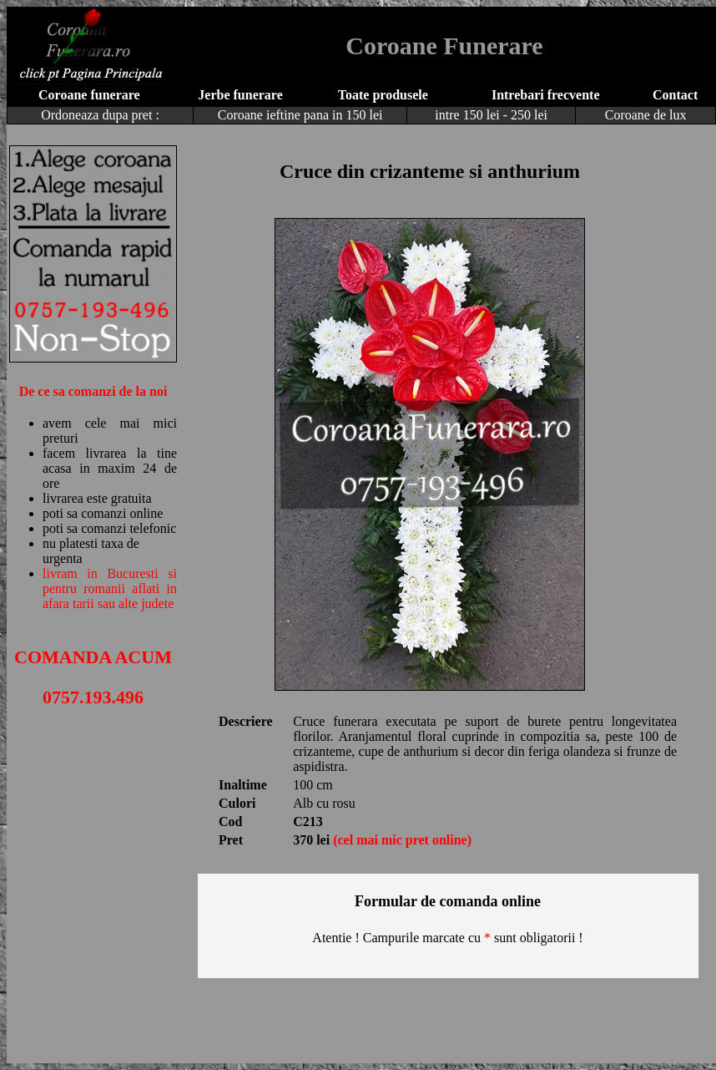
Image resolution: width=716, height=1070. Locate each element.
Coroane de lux (646, 115)
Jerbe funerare (240, 95)
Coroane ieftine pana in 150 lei (300, 115)
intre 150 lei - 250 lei (491, 115)
